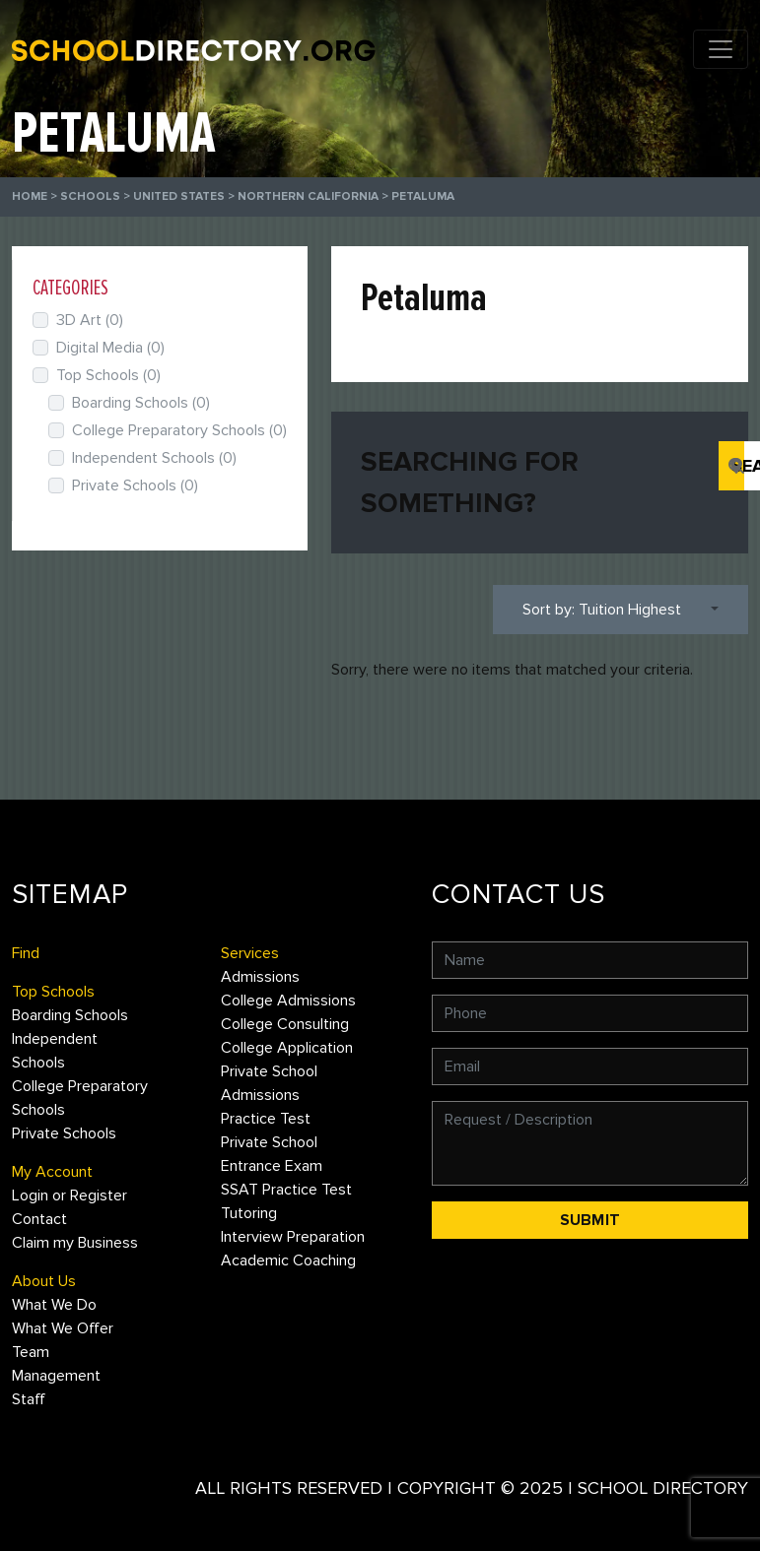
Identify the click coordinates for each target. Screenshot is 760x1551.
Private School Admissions (269, 1083)
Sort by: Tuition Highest (601, 609)
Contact (39, 1219)
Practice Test (266, 1119)
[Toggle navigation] (720, 49)
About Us (44, 1281)
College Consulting (285, 1024)
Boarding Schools (141, 403)
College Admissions (288, 1000)
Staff (28, 1399)
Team (30, 1352)
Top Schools (108, 375)
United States (179, 196)
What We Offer (62, 1328)
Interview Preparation (293, 1237)
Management (56, 1376)
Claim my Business (75, 1243)
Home (29, 196)
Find (25, 953)
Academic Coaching (288, 1260)
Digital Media (110, 347)
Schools (90, 196)
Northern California (308, 196)
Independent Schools (154, 458)
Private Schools (135, 485)
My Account (52, 1172)
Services (250, 953)
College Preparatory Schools (179, 430)
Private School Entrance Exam (271, 1154)
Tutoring (249, 1213)
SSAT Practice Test (286, 1189)
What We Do (54, 1305)
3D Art (89, 320)
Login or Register (69, 1195)
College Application (287, 1048)
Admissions (260, 977)
